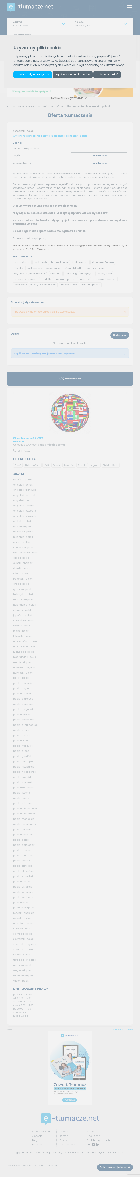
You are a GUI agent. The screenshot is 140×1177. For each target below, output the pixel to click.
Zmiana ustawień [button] (108, 75)
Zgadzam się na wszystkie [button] (33, 75)
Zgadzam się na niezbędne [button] (73, 75)
